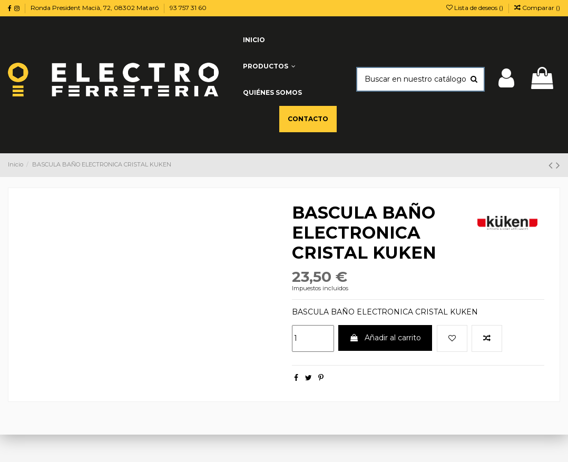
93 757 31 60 (188, 8)
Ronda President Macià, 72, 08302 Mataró (95, 8)
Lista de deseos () (475, 8)
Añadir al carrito (385, 337)
